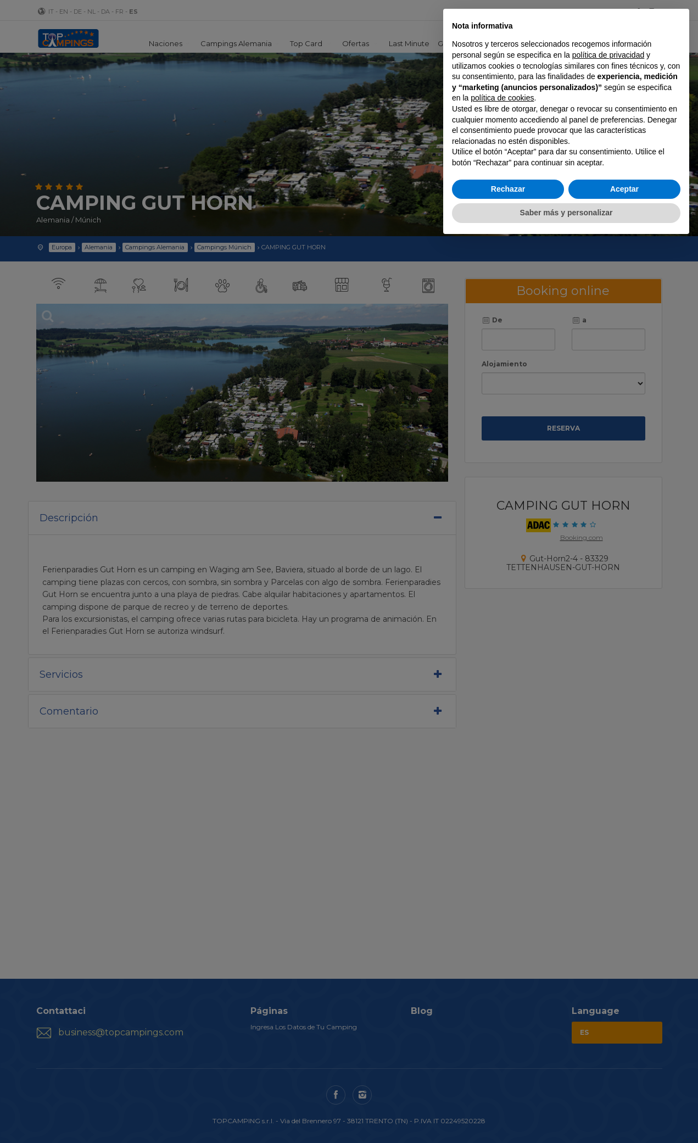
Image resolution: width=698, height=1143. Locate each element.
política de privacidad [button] (608, 55)
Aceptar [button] (624, 189)
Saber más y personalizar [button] (566, 212)
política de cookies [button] (502, 97)
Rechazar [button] (508, 189)
